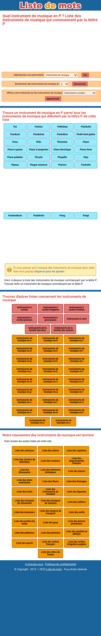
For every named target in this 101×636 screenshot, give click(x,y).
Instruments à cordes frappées (50, 308)
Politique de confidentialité (60, 564)
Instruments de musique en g (24, 360)
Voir (85, 75)
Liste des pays (50, 522)
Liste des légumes (76, 491)
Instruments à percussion (50, 318)
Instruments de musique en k (50, 370)
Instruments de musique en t (50, 401)
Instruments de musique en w (50, 411)
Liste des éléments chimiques (51, 471)
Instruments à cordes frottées (77, 308)
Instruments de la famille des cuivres (63, 329)
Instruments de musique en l (76, 370)
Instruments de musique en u (76, 401)
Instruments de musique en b (50, 339)
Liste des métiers (76, 502)
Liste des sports (24, 543)
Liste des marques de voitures (50, 501)
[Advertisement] (50, 48)
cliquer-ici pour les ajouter (49, 271)
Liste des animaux (24, 450)
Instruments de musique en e (50, 349)
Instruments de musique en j (24, 370)
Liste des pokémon (24, 532)
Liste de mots (54, 569)
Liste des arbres (50, 450)
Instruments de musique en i (76, 360)
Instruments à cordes (24, 308)
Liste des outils (77, 512)
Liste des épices (76, 471)
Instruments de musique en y (37, 421)
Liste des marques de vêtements (24, 501)
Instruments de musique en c (76, 339)
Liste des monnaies (24, 512)
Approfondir (53, 98)
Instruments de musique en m (24, 380)
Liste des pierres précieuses (76, 522)
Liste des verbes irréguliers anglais (76, 542)
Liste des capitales (76, 450)
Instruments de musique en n (50, 380)
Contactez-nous (34, 564)
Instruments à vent (76, 318)
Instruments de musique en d (24, 349)
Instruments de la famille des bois (37, 329)
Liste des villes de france (50, 553)
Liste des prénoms (50, 532)
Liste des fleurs (50, 481)
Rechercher (80, 84)
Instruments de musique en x (76, 411)
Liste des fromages (77, 481)
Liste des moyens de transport (50, 512)
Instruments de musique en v (24, 411)
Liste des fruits (24, 491)
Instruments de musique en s (24, 401)
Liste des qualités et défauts (76, 532)
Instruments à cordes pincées (24, 318)
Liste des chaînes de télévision (24, 460)
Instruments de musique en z (63, 421)
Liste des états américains (24, 481)
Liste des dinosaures (24, 471)
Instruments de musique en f (76, 349)
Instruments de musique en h (50, 360)
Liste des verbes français (50, 542)
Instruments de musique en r (76, 390)
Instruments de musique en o (76, 380)
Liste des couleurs (50, 460)
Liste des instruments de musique (50, 491)
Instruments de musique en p (24, 390)
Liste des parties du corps (24, 522)
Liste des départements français (76, 461)
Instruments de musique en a (24, 339)
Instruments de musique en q (50, 390)
